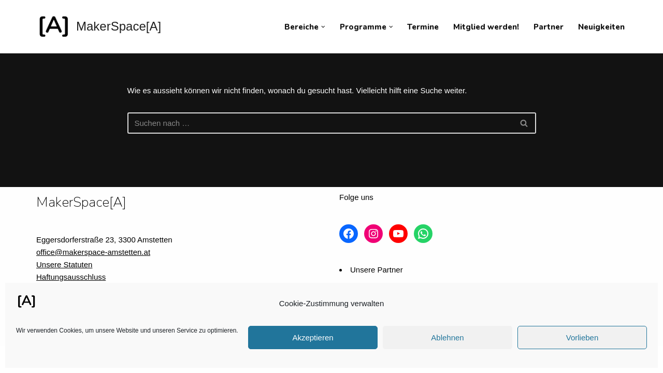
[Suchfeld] (320, 123)
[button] (323, 27)
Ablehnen (447, 337)
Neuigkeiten (601, 27)
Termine (423, 27)
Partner (549, 27)
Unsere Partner (376, 269)
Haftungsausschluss (71, 276)
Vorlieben (582, 337)
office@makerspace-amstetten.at (93, 252)
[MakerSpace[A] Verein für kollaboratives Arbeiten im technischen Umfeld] (98, 26)
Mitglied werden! (486, 27)
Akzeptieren (312, 337)
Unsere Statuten (64, 264)
